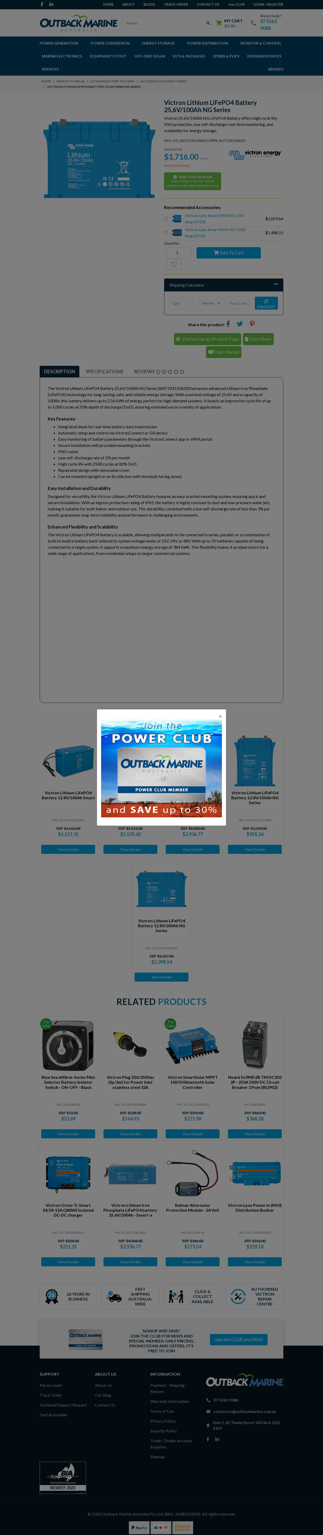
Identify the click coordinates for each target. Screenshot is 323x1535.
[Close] (220, 716)
